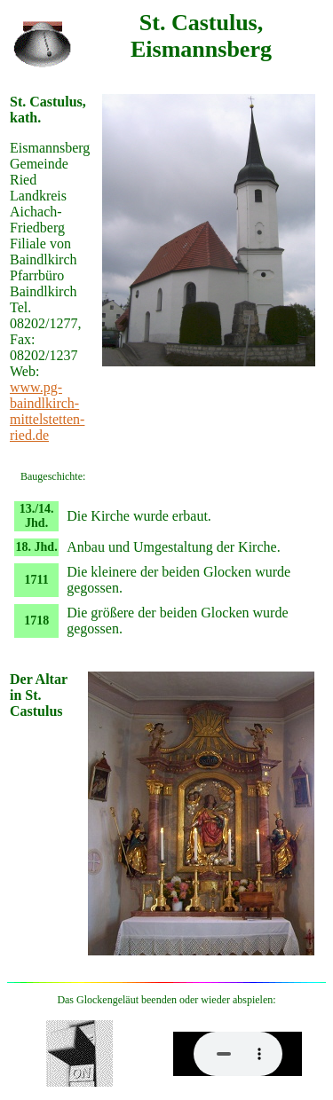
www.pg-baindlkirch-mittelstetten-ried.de (47, 411)
